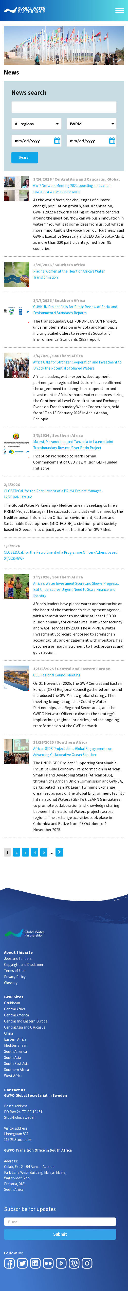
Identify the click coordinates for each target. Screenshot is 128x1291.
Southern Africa (16, 1069)
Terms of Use (14, 970)
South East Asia (16, 1063)
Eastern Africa (15, 1039)
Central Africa (15, 1009)
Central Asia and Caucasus (24, 1027)
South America (15, 1051)
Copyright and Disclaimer (23, 964)
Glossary (10, 982)
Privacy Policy (15, 976)
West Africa (13, 1075)
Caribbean (12, 1003)
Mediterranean (15, 1045)
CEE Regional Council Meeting (56, 675)
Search (24, 157)
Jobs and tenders (18, 958)
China (8, 1033)
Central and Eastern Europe (26, 1021)
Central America (16, 1015)
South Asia (12, 1057)
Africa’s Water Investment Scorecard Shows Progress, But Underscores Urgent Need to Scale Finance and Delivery (76, 589)
